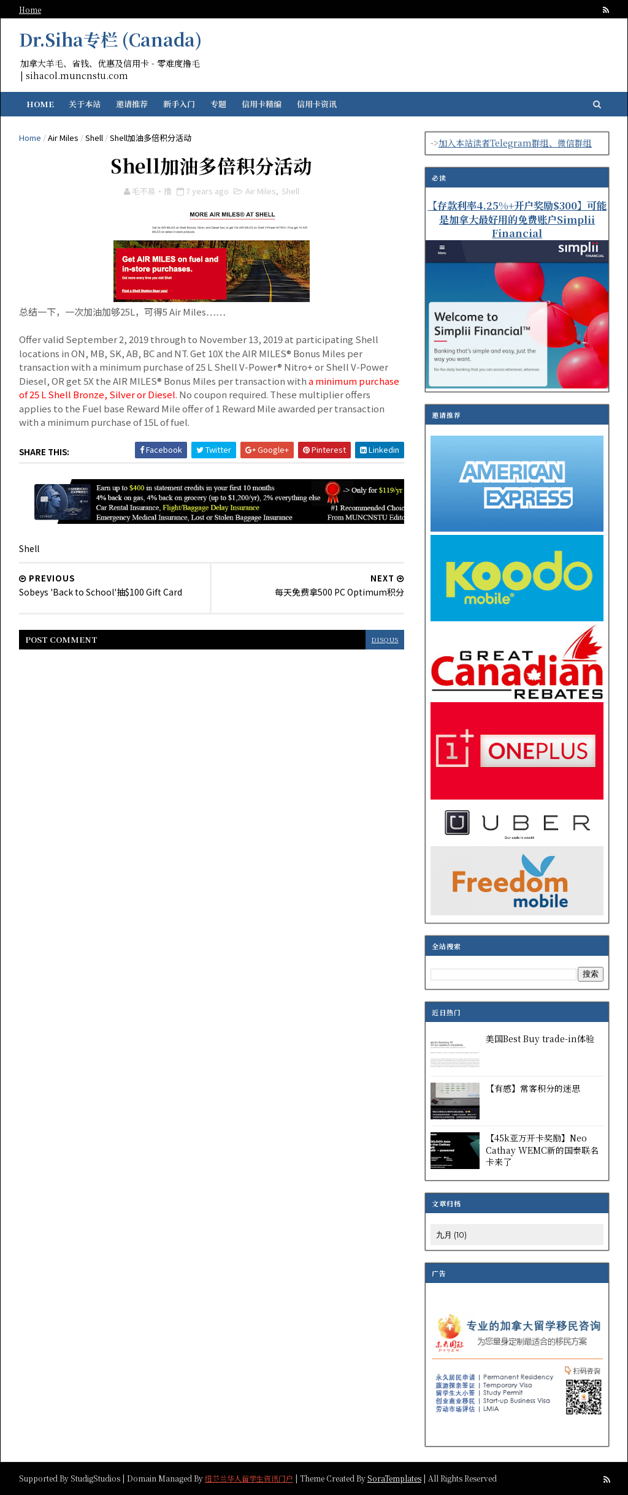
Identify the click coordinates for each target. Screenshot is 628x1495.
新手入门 (180, 104)
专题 (219, 104)
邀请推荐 (132, 104)
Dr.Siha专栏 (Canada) (111, 39)
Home (31, 9)
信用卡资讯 (317, 104)
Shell (95, 137)
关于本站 (85, 104)
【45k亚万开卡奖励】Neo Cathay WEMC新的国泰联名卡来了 (541, 1150)
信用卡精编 (262, 104)
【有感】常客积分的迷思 (532, 1088)
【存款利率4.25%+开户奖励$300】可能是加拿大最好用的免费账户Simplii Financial (516, 219)
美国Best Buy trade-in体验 (539, 1038)
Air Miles (63, 137)
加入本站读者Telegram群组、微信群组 (514, 143)
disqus (377, 638)
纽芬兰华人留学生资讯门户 (249, 1477)
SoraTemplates (395, 1477)
